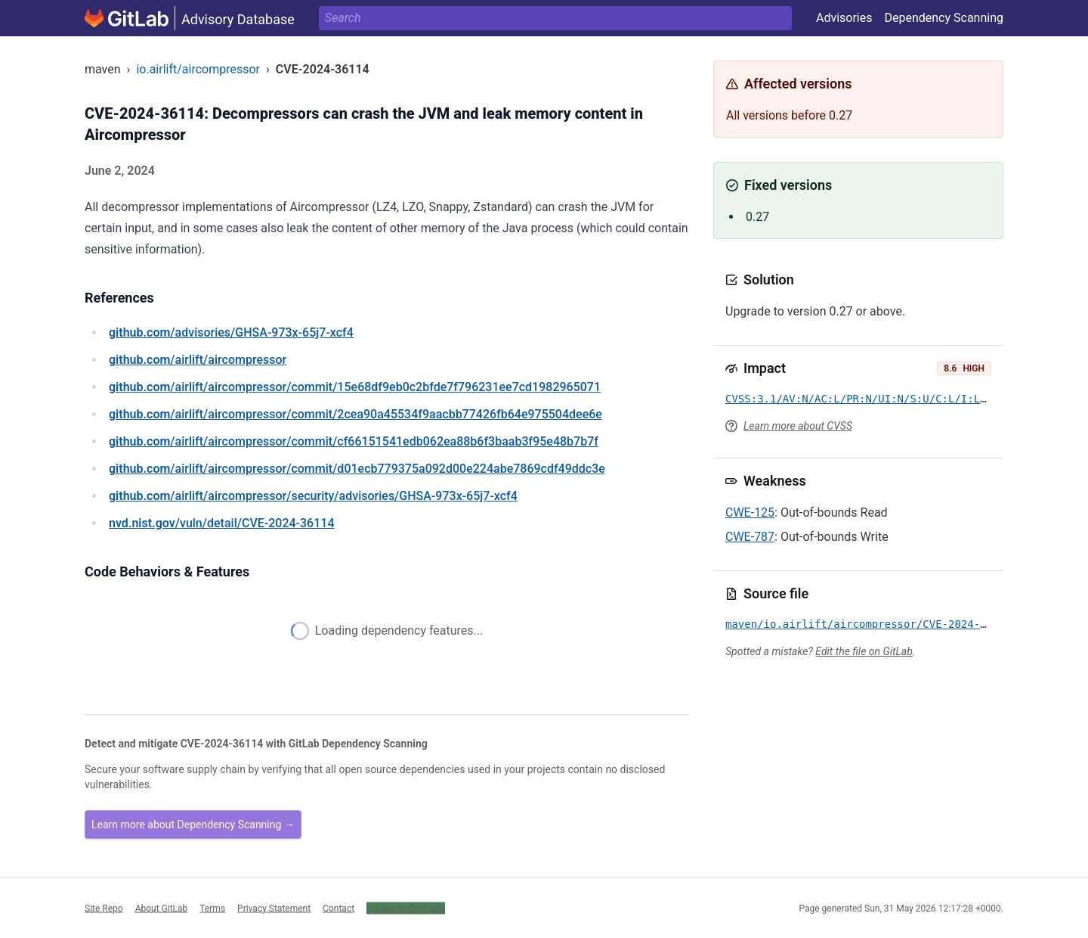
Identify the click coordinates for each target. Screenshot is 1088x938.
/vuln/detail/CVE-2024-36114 (221, 523)
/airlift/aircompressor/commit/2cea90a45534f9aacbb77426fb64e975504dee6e (355, 414)
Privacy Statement (274, 907)
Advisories (844, 18)
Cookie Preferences (405, 907)
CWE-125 (749, 512)
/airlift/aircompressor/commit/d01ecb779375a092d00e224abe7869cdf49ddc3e (357, 468)
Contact (338, 907)
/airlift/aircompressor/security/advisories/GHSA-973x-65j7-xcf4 (313, 496)
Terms (212, 907)
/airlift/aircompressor (197, 360)
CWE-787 (749, 537)
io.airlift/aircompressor (198, 69)
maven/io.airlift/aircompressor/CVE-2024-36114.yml (881, 624)
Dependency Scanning (943, 18)
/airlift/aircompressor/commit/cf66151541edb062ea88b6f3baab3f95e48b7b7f (353, 441)
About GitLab (161, 907)
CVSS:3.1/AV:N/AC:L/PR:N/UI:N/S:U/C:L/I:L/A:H (865, 399)
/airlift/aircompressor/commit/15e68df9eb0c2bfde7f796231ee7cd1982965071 (355, 387)
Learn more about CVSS (797, 426)
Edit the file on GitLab (863, 651)
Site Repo (104, 907)
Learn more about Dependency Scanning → (193, 824)
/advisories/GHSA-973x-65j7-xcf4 (231, 332)
